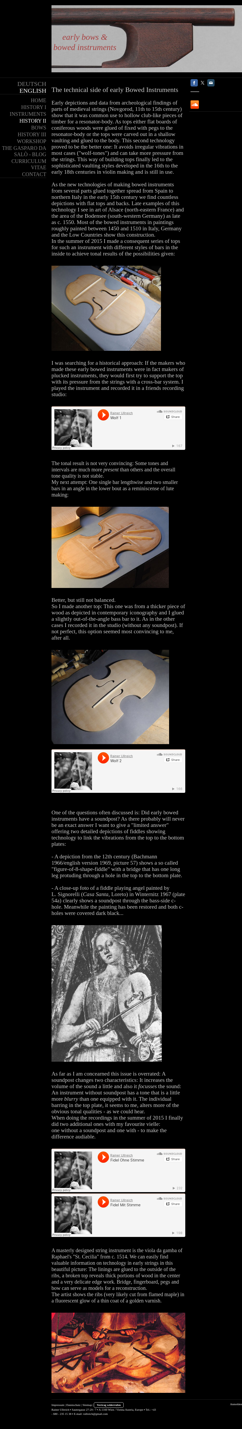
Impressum (57, 1404)
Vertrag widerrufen (109, 1404)
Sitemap (87, 1404)
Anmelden (236, 1404)
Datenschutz (73, 1404)
